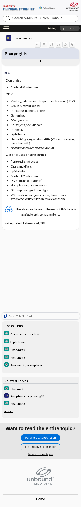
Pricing (52, 28)
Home (40, 499)
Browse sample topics (40, 454)
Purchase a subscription (40, 437)
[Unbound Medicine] (72, 6)
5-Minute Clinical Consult (29, 7)
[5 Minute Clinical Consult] (40, 334)
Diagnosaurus (19, 38)
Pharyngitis (16, 53)
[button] (70, 28)
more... (8, 411)
